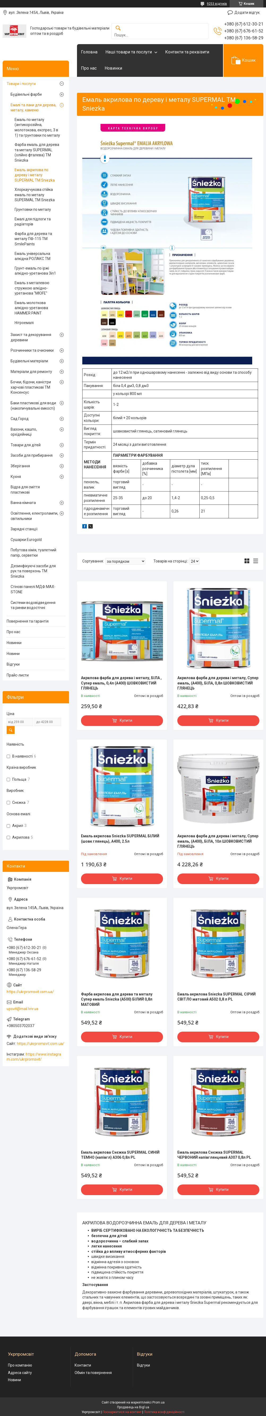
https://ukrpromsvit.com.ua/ (30, 992)
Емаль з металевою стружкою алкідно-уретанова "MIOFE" (32, 288)
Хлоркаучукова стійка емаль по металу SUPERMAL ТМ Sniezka (35, 194)
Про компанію (20, 1365)
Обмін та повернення (93, 1373)
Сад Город (20, 419)
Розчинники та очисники (32, 350)
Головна (89, 51)
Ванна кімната (23, 503)
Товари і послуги (21, 84)
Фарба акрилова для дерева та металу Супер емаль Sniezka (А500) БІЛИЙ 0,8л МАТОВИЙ (116, 999)
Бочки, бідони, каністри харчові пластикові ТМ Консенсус (31, 387)
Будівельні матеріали (29, 361)
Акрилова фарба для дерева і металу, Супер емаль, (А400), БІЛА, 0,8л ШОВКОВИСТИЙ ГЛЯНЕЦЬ (217, 683)
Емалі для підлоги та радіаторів (33, 221)
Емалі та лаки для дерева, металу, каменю (33, 107)
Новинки (113, 68)
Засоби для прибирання (32, 455)
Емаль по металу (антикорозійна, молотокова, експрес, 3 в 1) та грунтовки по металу (37, 127)
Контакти (83, 1365)
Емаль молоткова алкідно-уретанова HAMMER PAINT (31, 308)
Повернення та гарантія (28, 621)
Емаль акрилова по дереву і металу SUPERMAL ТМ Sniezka (35, 175)
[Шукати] (118, 28)
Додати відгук (247, 12)
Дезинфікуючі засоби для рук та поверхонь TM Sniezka (33, 571)
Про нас (89, 68)
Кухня (16, 476)
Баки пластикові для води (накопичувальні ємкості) (33, 405)
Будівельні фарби (26, 94)
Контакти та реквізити (187, 51)
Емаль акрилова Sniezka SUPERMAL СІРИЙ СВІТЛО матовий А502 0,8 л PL (216, 997)
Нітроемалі (24, 323)
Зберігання (20, 466)
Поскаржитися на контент (121, 1412)
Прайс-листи (18, 675)
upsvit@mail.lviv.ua (22, 1009)
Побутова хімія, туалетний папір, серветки (33, 552)
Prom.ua (158, 1402)
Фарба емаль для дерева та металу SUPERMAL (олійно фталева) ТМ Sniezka (37, 152)
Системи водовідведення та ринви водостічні (33, 605)
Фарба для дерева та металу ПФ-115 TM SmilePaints (33, 239)
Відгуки (13, 664)
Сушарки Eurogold (26, 539)
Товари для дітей (26, 445)
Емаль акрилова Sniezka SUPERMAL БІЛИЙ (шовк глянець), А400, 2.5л (120, 838)
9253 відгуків (217, 4)
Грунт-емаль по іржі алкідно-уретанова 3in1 (35, 271)
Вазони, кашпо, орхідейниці (24, 432)
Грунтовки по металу (33, 209)
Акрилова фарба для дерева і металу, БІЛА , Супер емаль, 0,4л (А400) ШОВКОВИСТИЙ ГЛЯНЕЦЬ (121, 683)
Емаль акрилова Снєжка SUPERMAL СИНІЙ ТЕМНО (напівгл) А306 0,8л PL (120, 1155)
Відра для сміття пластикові (25, 489)
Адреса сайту (20, 1373)
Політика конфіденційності (164, 1412)
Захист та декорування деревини (31, 337)
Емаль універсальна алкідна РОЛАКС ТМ (32, 256)
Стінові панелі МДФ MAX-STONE (33, 589)
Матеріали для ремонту (31, 371)
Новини (13, 654)
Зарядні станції (24, 529)
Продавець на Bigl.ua (133, 1407)
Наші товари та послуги (128, 51)
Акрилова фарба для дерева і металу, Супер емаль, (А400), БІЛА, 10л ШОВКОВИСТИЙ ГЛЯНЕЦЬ (217, 841)
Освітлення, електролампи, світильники (34, 516)
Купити (126, 720)
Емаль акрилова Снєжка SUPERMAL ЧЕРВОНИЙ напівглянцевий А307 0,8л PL (214, 1155)
